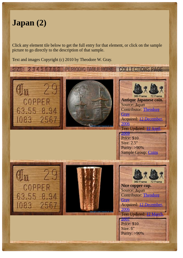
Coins (153, 152)
